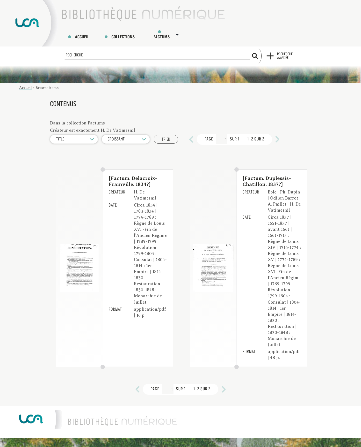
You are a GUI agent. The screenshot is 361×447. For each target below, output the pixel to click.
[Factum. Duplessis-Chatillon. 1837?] (267, 177)
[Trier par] (74, 135)
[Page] (222, 135)
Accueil (82, 33)
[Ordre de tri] (126, 135)
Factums (166, 33)
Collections (124, 33)
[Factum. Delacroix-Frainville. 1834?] (133, 177)
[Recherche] (157, 51)
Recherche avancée (285, 51)
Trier (166, 135)
